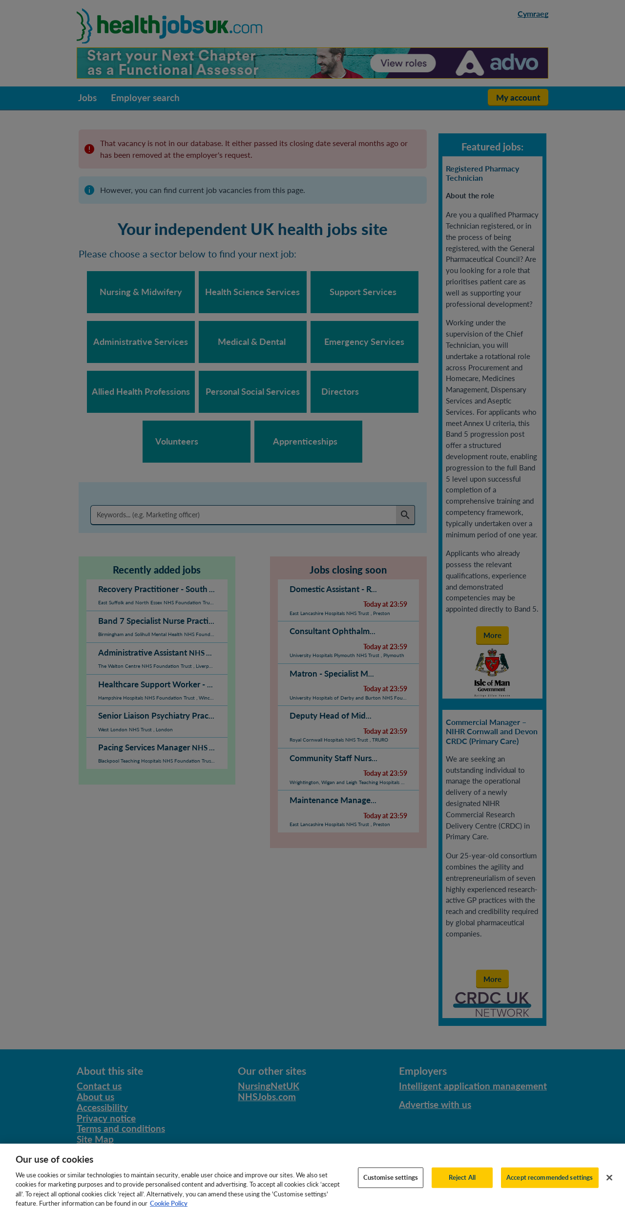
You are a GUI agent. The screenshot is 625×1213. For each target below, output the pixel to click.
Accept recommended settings (549, 1186)
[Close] (609, 1186)
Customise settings (390, 1186)
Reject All (462, 1186)
